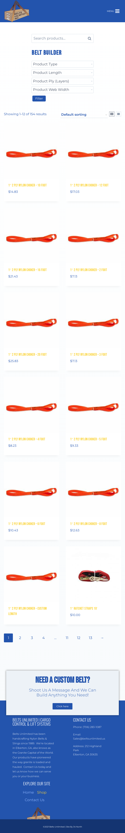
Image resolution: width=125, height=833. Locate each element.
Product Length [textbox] (47, 72)
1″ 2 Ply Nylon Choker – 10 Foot (27, 185)
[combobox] (63, 64)
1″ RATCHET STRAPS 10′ (83, 608)
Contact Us (34, 800)
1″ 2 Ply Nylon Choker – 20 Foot (27, 354)
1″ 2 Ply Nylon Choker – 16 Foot (27, 270)
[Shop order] (84, 115)
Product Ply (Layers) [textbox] (51, 81)
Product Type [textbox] (45, 64)
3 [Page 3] (32, 638)
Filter (39, 98)
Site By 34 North (74, 826)
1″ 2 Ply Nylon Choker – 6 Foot (26, 524)
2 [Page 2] (20, 638)
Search (90, 38)
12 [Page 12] (78, 638)
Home (28, 792)
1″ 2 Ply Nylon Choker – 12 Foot (89, 185)
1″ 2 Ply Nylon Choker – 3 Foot (88, 354)
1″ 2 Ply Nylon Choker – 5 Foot (88, 439)
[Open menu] (113, 11)
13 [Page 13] (90, 638)
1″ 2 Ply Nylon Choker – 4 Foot (26, 439)
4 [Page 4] (43, 638)
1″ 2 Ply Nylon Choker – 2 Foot (88, 270)
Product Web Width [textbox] (51, 89)
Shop (42, 792)
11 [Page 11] (67, 638)
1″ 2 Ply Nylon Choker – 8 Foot (88, 524)
